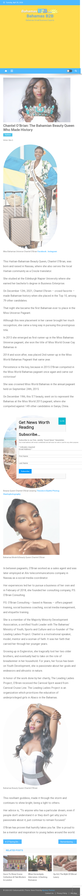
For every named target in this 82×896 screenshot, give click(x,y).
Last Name (23, 463)
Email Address (25, 449)
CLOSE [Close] (62, 421)
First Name (23, 456)
